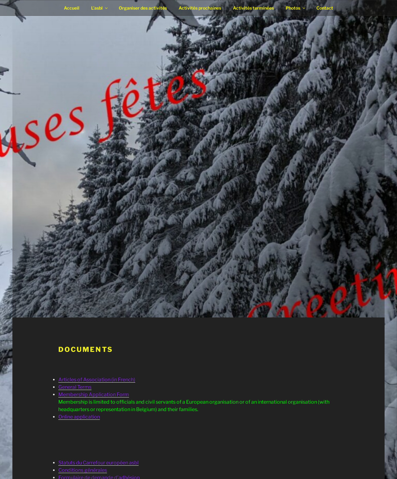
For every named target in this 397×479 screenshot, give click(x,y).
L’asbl (100, 8)
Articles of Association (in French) (96, 380)
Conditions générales (82, 470)
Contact (324, 8)
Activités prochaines (200, 8)
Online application (79, 417)
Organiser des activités (143, 8)
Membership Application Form (93, 394)
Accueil (71, 8)
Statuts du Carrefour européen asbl (98, 463)
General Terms (74, 387)
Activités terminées (253, 8)
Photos (296, 8)
